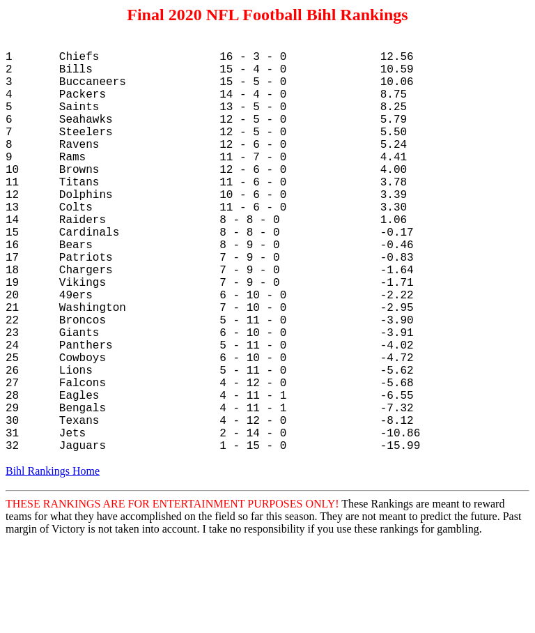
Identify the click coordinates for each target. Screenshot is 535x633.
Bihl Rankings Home (53, 563)
